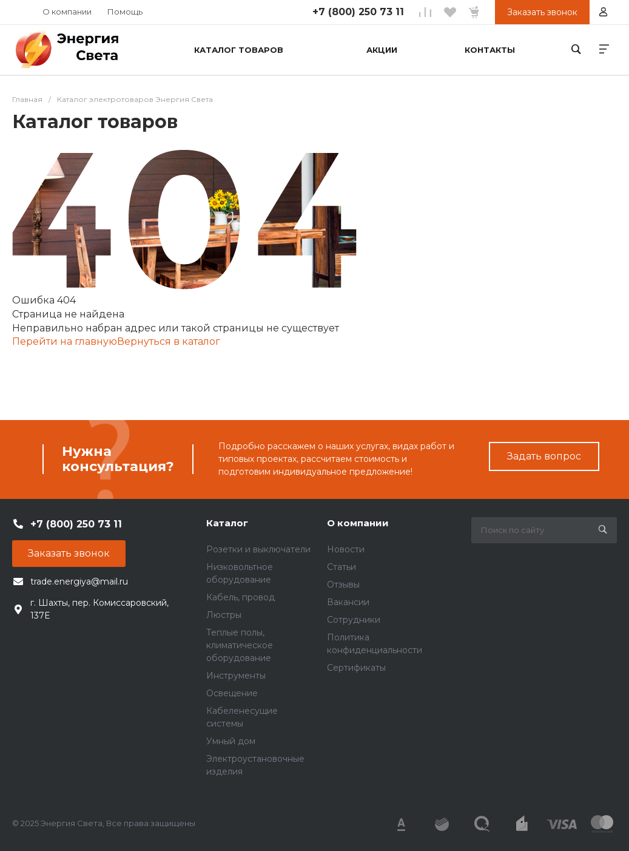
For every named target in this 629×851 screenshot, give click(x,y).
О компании (67, 11)
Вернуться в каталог (168, 341)
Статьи (341, 566)
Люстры (223, 614)
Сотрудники (353, 619)
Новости (346, 549)
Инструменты (236, 675)
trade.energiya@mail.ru (79, 581)
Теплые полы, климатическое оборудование (239, 645)
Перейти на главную (64, 341)
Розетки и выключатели (258, 549)
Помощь (125, 11)
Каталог (227, 523)
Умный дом (230, 741)
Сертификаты (356, 667)
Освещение (232, 693)
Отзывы (343, 584)
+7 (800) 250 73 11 (358, 12)
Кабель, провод (240, 597)
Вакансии (348, 602)
